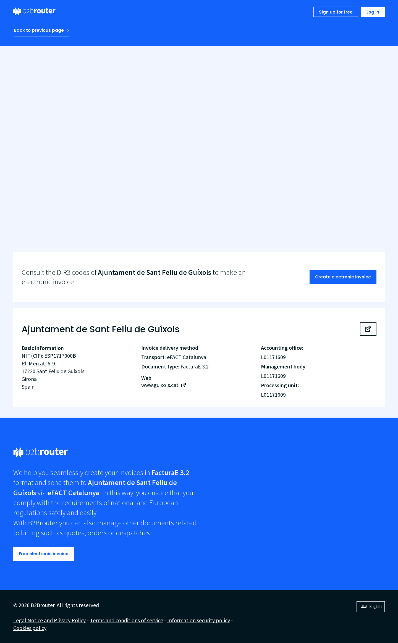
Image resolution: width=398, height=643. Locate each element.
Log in (372, 12)
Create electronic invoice (343, 277)
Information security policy (198, 620)
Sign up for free (336, 12)
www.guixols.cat (160, 384)
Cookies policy (29, 627)
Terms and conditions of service (126, 620)
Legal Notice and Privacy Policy (49, 620)
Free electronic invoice (44, 554)
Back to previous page (39, 30)
